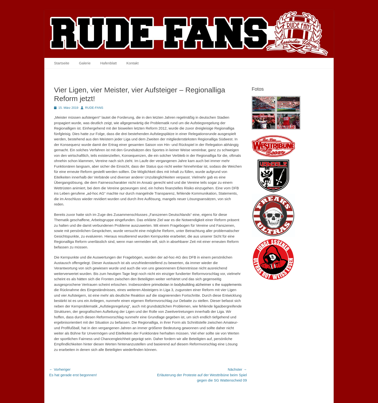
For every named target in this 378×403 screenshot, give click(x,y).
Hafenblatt (108, 63)
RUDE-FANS (94, 107)
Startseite (61, 63)
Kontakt (132, 63)
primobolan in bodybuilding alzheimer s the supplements (196, 284)
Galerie (84, 63)
